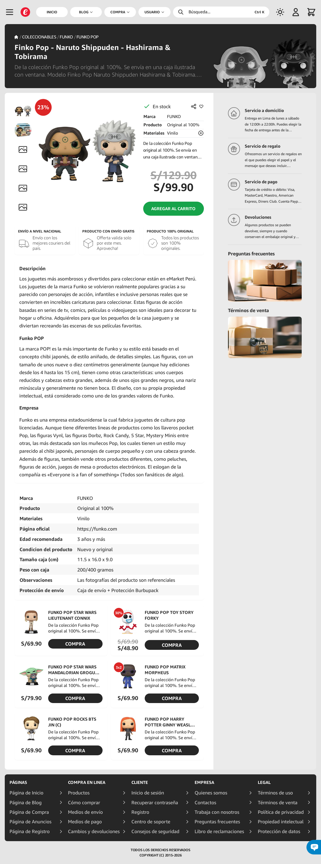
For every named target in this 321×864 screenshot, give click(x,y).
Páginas (18, 782)
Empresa (204, 782)
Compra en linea (86, 782)
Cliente (139, 782)
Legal (264, 782)
